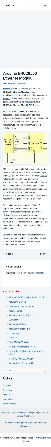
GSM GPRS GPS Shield (19, 342)
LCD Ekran (13, 320)
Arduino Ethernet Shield (19, 329)
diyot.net (9, 5)
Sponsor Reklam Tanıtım (16, 423)
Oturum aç (7, 390)
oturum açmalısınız (34, 273)
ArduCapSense (15, 311)
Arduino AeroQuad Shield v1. (21, 315)
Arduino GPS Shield (17, 302)
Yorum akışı (8, 399)
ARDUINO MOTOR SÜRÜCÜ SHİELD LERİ (26, 297)
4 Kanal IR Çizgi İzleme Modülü (22, 347)
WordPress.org (9, 404)
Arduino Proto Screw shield (21, 363)
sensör (39, 212)
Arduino (6, 88)
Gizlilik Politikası (8, 412)
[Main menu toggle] (45, 5)
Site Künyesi (29, 416)
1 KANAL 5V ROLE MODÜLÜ (21, 359)
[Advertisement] (25, 38)
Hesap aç (7, 385)
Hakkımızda (22, 412)
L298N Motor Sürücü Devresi (21, 306)
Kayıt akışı (7, 394)
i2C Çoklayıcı (14, 333)
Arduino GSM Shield (18, 324)
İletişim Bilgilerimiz (37, 412)
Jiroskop (13, 338)
